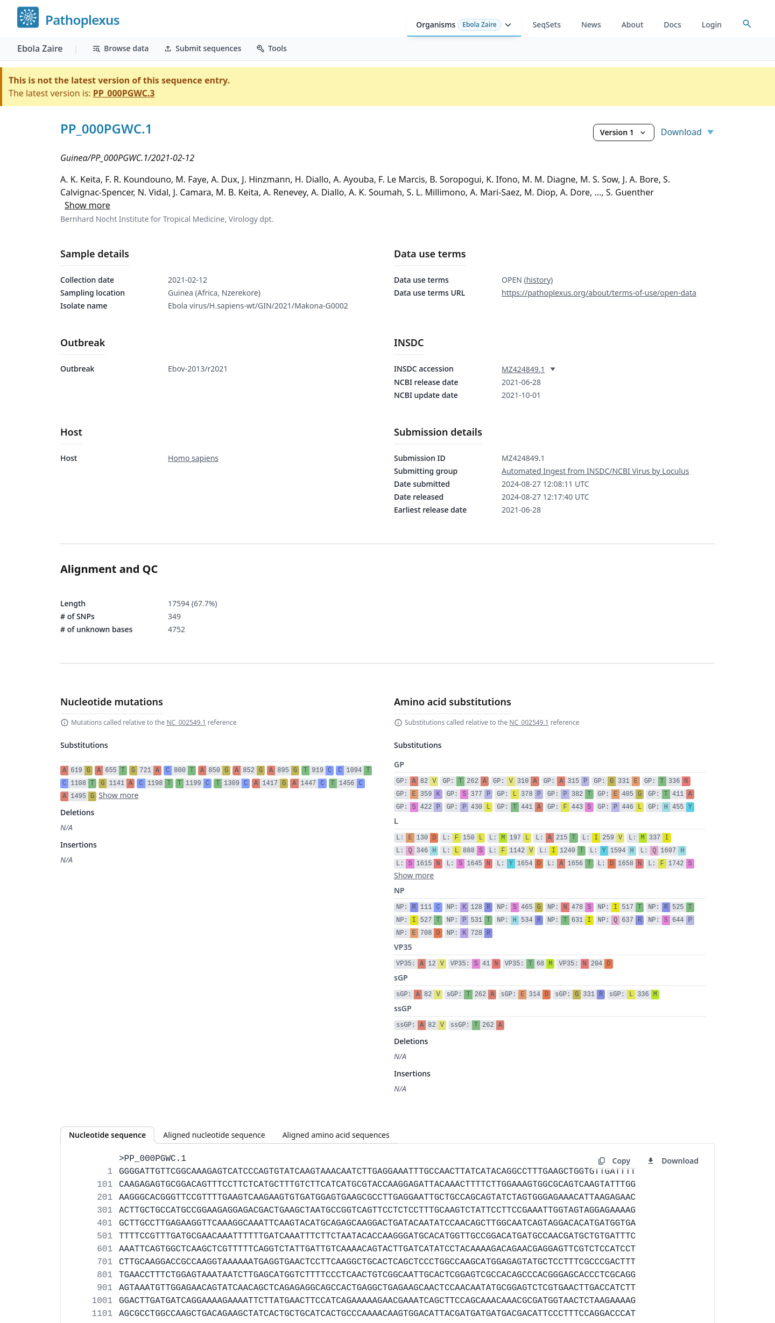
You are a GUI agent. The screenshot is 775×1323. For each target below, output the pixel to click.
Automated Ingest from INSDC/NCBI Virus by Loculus (595, 471)
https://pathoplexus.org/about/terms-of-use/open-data (599, 293)
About (633, 24)
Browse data (120, 48)
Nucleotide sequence (107, 1135)
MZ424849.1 (523, 369)
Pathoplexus (82, 20)
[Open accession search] (747, 23)
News (591, 24)
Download (688, 132)
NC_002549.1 (186, 722)
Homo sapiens (193, 458)
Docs (672, 24)
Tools (271, 48)
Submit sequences (202, 48)
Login (712, 24)
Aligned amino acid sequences (336, 1135)
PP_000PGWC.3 (124, 93)
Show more (87, 205)
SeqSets (547, 24)
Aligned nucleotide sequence (214, 1135)
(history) (538, 280)
